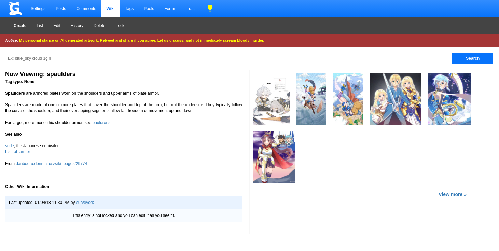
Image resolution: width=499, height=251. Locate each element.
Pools (149, 8)
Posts (61, 8)
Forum (170, 8)
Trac (190, 8)
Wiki (110, 8)
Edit (56, 25)
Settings (38, 8)
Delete (100, 25)
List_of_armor (17, 151)
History (77, 25)
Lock (120, 25)
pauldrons (101, 122)
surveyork (85, 202)
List (40, 25)
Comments (86, 8)
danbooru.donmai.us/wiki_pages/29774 (51, 163)
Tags (129, 8)
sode (9, 145)
